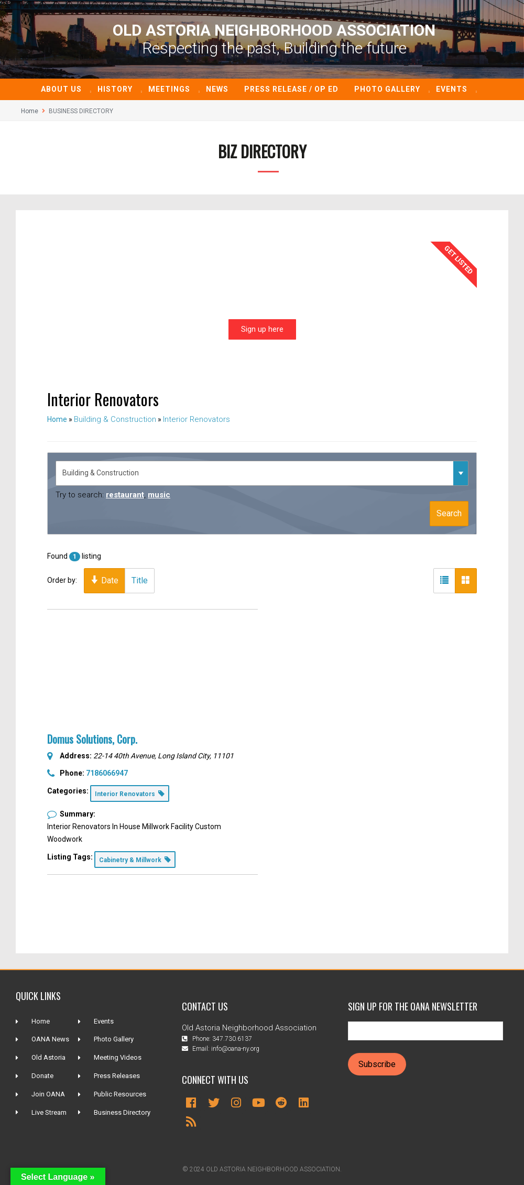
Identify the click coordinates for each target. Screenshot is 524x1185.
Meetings (169, 89)
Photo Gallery (387, 89)
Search (449, 513)
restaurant (125, 494)
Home (29, 111)
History (115, 89)
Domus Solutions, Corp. (92, 739)
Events (451, 89)
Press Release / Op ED (291, 89)
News (217, 89)
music (159, 494)
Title (140, 580)
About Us (61, 89)
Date (104, 580)
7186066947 (107, 773)
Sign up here (262, 329)
